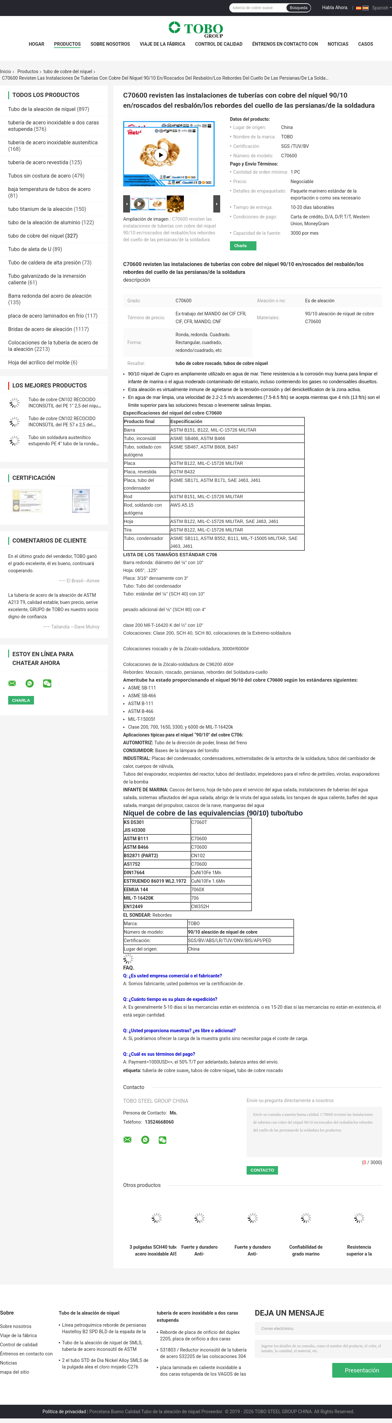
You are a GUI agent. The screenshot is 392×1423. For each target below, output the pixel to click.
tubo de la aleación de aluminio (44, 222)
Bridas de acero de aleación (40, 329)
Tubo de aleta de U (29, 249)
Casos (365, 44)
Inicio (5, 71)
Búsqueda (298, 8)
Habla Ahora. (335, 7)
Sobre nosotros (110, 44)
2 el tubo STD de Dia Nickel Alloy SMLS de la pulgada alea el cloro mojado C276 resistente (105, 1364)
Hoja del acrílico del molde (39, 362)
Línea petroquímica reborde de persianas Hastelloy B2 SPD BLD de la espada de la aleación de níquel (104, 1329)
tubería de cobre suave (165, 1070)
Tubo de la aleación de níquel (41, 109)
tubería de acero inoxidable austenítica (53, 142)
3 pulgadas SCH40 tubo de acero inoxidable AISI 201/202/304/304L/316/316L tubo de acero (156, 1250)
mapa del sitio (14, 1372)
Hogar (36, 44)
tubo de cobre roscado (260, 1070)
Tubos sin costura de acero (39, 176)
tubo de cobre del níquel (67, 71)
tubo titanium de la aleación (40, 209)
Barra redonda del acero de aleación (49, 296)
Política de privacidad (64, 1411)
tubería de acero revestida (38, 162)
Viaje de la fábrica (162, 44)
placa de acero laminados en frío (46, 316)
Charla (240, 245)
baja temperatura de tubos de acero (49, 189)
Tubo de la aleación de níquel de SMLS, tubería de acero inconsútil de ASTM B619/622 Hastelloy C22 (102, 1347)
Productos (67, 44)
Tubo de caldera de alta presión (44, 263)
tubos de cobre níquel (213, 1070)
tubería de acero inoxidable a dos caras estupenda (197, 1316)
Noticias (338, 44)
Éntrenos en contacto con (285, 44)
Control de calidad (218, 44)
